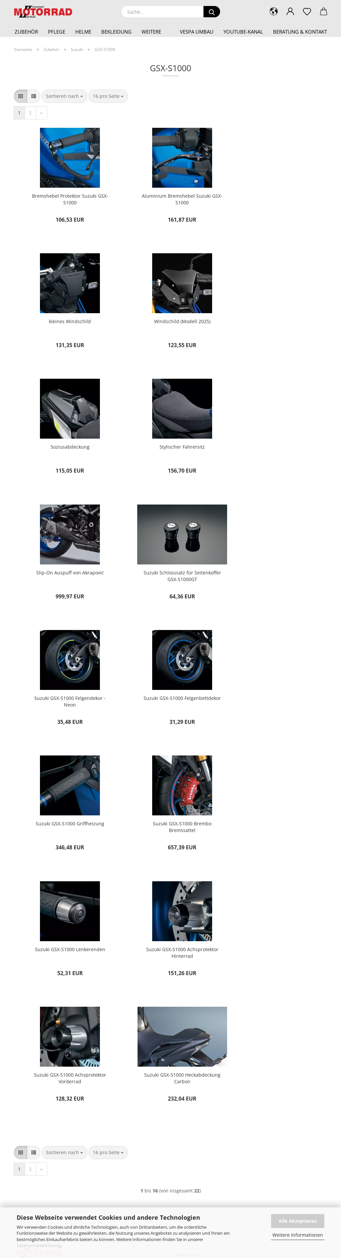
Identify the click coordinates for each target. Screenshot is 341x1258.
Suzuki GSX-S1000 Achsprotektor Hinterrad (170, 711)
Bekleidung (116, 31)
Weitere (151, 31)
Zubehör (26, 31)
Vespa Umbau (196, 31)
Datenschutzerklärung (39, 1245)
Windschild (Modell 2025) (66, 324)
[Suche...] (211, 11)
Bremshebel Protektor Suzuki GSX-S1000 (66, 199)
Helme (83, 31)
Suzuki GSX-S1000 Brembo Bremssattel (274, 583)
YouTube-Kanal (243, 31)
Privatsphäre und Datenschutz (213, 1085)
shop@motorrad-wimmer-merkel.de (51, 1053)
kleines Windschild (275, 196)
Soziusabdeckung (170, 324)
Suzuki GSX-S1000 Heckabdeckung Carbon (66, 839)
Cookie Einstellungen (204, 1096)
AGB (186, 1074)
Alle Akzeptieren (298, 1221)
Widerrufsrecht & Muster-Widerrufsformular (227, 1063)
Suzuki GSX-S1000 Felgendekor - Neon (274, 455)
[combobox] (64, 96)
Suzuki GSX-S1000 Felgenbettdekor (66, 583)
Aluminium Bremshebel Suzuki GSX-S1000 (170, 199)
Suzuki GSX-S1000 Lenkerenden (66, 708)
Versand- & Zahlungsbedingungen (217, 1053)
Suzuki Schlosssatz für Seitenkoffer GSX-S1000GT (170, 455)
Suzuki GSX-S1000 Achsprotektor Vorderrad (274, 711)
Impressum (194, 1031)
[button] (290, 11)
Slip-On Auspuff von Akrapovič (66, 452)
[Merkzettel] (307, 11)
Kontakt (190, 1042)
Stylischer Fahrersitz (274, 324)
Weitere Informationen (297, 1235)
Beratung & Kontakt (300, 31)
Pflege (56, 31)
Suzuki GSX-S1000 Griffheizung (170, 580)
